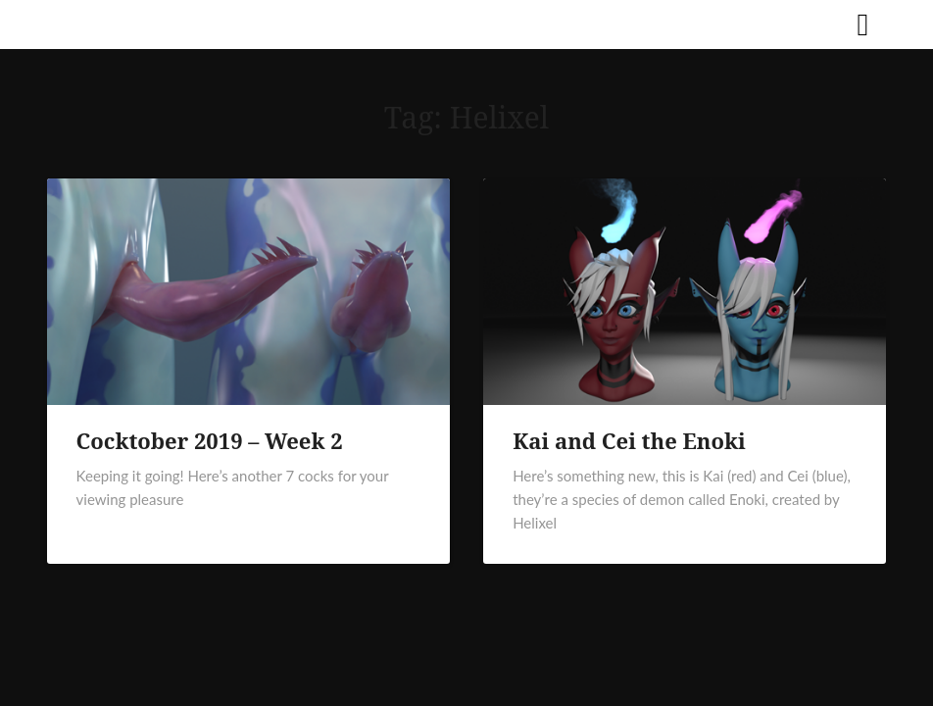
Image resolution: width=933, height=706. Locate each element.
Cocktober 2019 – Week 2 (209, 440)
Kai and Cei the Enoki (629, 440)
